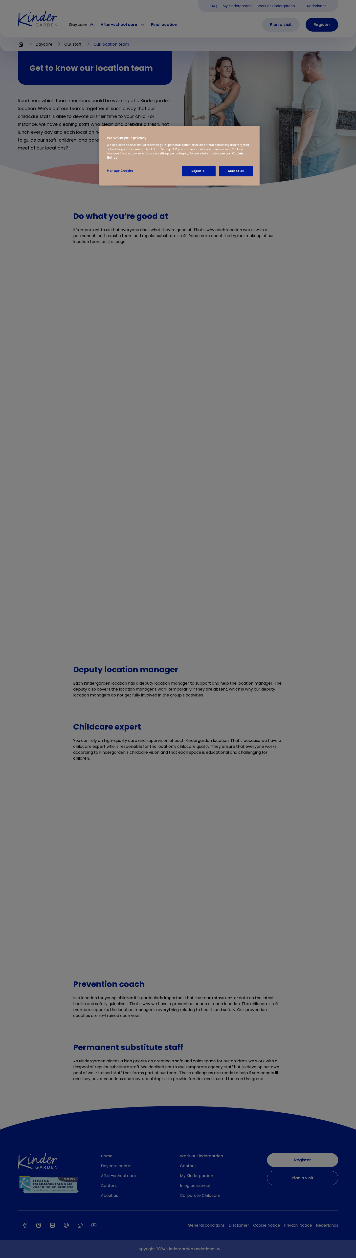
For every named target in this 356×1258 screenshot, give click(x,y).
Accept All (236, 171)
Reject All (198, 171)
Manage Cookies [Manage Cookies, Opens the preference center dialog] (120, 171)
